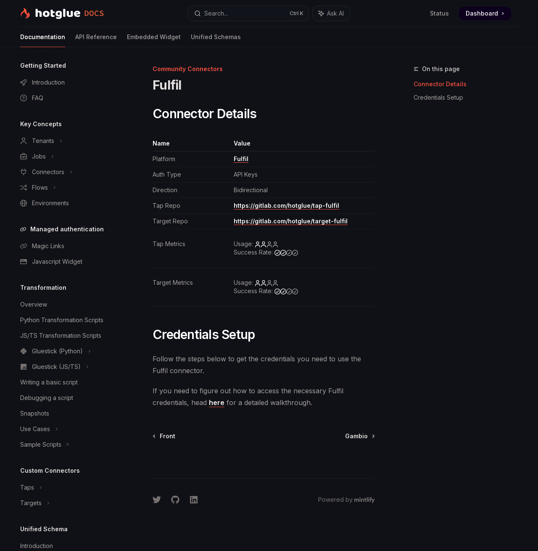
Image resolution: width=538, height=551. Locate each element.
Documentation (42, 40)
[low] (266, 244)
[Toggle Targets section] (67, 503)
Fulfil (241, 158)
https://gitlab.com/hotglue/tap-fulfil (286, 205)
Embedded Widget (154, 40)
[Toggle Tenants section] (67, 140)
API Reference (96, 40)
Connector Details (440, 83)
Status (439, 13)
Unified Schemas (216, 40)
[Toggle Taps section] (67, 487)
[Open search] (248, 13)
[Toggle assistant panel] (331, 13)
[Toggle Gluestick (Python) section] (67, 351)
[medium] (286, 252)
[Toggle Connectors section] (67, 172)
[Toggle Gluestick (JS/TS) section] (67, 366)
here (216, 402)
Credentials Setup (438, 97)
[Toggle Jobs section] (67, 156)
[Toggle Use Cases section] (67, 429)
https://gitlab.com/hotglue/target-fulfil (291, 221)
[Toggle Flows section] (67, 187)
